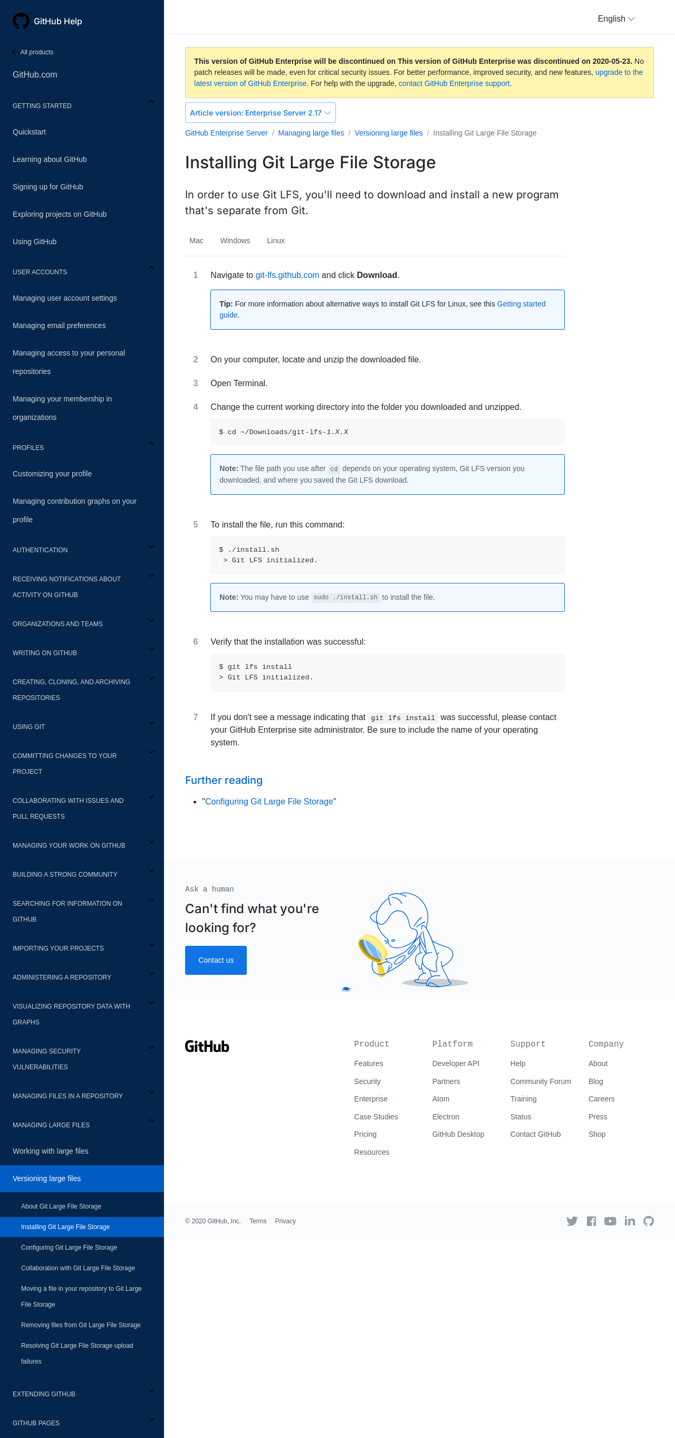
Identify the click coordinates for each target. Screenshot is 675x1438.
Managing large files (51, 1125)
